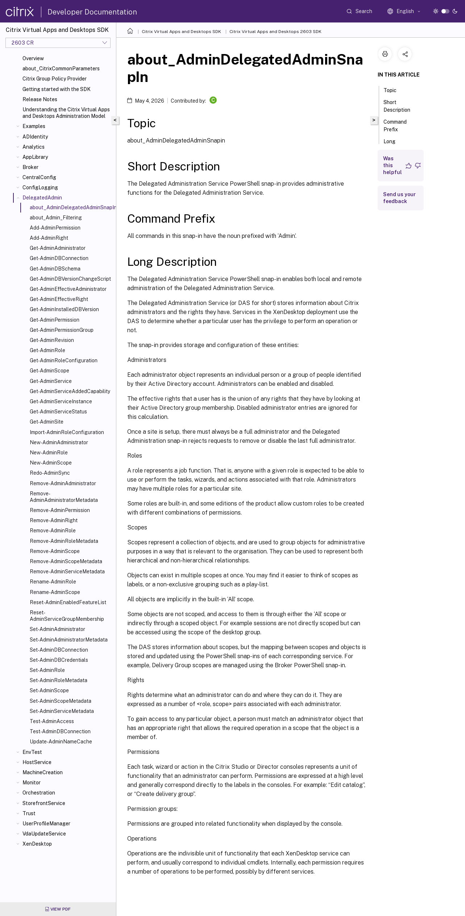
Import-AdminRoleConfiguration (67, 432)
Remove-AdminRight (54, 520)
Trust (29, 813)
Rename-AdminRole (53, 582)
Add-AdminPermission (55, 228)
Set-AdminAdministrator (57, 629)
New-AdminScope (51, 463)
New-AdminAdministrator (59, 442)
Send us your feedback (399, 197)
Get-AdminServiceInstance (61, 401)
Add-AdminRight (49, 238)
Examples (33, 126)
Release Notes (39, 99)
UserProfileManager (46, 823)
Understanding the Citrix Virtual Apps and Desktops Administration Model (66, 113)
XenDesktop (37, 844)
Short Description (400, 106)
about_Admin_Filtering (56, 217)
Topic (393, 89)
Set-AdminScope (49, 690)
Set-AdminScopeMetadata (60, 701)
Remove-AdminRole (53, 530)
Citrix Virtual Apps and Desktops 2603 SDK (275, 31)
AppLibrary (35, 157)
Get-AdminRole (47, 350)
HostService (36, 762)
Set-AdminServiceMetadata (62, 711)
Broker (30, 167)
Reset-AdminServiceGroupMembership (67, 616)
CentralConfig (39, 177)
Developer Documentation (92, 12)
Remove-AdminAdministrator (63, 483)
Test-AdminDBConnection (60, 731)
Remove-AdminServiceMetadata (67, 571)
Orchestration (38, 793)
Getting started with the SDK (56, 89)
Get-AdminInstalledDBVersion (64, 309)
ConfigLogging (40, 187)
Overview (33, 58)
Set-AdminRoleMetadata (58, 680)
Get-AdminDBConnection (59, 258)
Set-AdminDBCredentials (59, 660)
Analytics (33, 147)
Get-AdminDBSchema (55, 269)
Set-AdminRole (47, 670)
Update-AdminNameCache (61, 741)
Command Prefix (395, 125)
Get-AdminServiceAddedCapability (70, 391)
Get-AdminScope (49, 371)
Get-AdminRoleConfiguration (63, 360)
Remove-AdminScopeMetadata (66, 561)
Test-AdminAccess (52, 721)
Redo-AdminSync (50, 473)
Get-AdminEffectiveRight (59, 299)
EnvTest (32, 752)
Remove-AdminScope (55, 551)
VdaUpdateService (44, 834)
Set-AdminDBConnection (59, 650)
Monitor (31, 782)
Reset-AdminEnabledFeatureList (68, 602)
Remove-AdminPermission (60, 510)
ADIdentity (35, 137)
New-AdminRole (49, 452)
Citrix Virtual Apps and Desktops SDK (181, 31)
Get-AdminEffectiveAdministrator (68, 289)
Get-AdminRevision (52, 340)
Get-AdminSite (46, 422)
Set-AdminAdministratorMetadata (69, 640)
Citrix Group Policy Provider (54, 79)
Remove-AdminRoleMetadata (64, 541)
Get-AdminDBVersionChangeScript (70, 279)
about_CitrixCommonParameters (61, 68)
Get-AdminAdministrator (58, 248)
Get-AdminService (51, 381)
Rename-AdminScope (55, 592)
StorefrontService (43, 803)
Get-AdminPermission (54, 320)
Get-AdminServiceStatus (58, 411)
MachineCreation (42, 772)
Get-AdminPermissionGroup (62, 330)
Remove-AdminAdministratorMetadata (64, 497)
